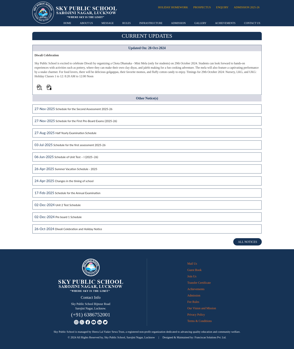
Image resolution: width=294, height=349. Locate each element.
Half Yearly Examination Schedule (75, 133)
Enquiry (222, 7)
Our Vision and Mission (201, 308)
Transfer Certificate (199, 282)
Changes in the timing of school (74, 181)
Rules (126, 23)
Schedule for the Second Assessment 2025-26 (84, 109)
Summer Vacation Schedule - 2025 (76, 169)
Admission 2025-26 (247, 7)
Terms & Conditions (199, 321)
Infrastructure (151, 23)
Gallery (200, 23)
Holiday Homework (173, 7)
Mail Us (192, 263)
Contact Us (252, 23)
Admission (178, 23)
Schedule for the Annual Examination (77, 193)
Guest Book (194, 270)
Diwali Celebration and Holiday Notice (78, 229)
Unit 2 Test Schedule (68, 205)
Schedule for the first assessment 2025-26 (79, 145)
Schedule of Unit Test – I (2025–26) (76, 157)
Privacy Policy (196, 314)
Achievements (225, 23)
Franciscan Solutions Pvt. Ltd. (210, 337)
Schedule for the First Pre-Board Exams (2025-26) (86, 121)
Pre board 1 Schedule (69, 217)
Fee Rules (193, 301)
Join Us (191, 276)
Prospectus (202, 7)
